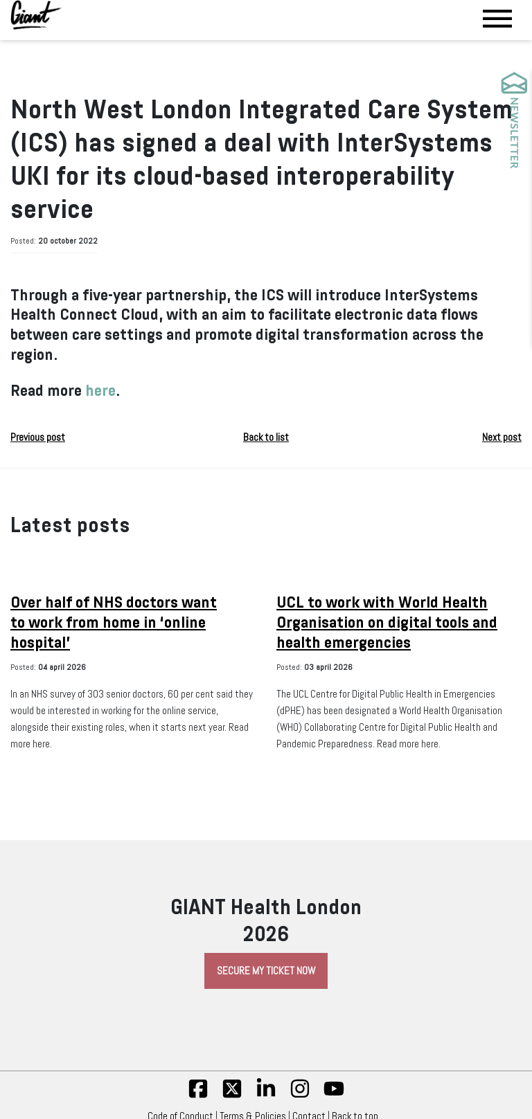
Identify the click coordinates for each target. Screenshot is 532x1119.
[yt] (334, 1095)
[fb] (198, 1095)
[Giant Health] (36, 15)
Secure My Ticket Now (266, 971)
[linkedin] (266, 1095)
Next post (502, 437)
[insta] (300, 1095)
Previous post (37, 437)
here (100, 390)
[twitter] (232, 1095)
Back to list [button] (266, 437)
